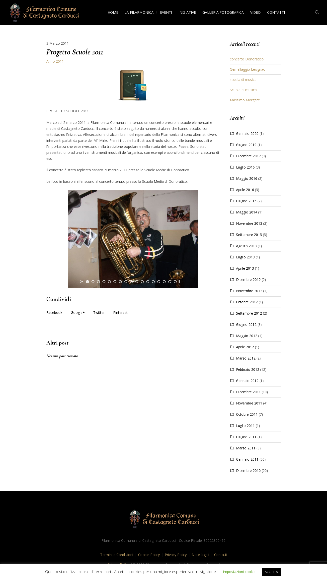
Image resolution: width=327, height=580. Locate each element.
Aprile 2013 (245, 268)
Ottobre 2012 (247, 302)
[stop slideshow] (180, 281)
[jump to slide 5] (109, 281)
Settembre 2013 (249, 234)
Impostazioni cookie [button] (239, 571)
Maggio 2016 (246, 178)
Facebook (54, 312)
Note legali (200, 554)
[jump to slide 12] (147, 281)
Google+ (78, 312)
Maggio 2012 (246, 335)
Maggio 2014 (246, 212)
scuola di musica (243, 79)
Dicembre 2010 (248, 470)
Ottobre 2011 (247, 414)
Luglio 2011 (245, 425)
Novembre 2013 (249, 223)
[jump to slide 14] (158, 281)
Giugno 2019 (246, 144)
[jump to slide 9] (131, 281)
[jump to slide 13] (153, 281)
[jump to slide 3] (98, 281)
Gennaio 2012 (247, 380)
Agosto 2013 (246, 245)
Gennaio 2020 (247, 133)
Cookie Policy (149, 554)
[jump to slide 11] (142, 281)
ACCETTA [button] (271, 572)
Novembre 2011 (249, 403)
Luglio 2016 (245, 167)
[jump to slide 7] (120, 281)
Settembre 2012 (249, 313)
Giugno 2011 (246, 436)
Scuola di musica (243, 89)
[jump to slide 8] (125, 281)
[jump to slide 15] (164, 281)
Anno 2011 (55, 61)
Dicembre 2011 (248, 391)
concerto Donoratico (247, 59)
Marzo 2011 (245, 448)
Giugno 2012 (246, 324)
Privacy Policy (176, 554)
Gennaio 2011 (247, 459)
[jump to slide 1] (87, 281)
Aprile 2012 (245, 347)
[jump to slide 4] (103, 281)
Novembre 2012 (249, 290)
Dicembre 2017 (248, 156)
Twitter (99, 312)
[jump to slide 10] (136, 281)
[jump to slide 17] (175, 281)
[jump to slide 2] (92, 281)
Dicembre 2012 (248, 279)
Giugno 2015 (246, 200)
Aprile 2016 (245, 189)
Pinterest (120, 312)
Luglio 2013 (245, 257)
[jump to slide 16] (169, 281)
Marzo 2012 (245, 358)
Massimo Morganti (245, 100)
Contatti (220, 554)
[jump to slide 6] (114, 281)
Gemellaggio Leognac (247, 69)
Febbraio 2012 (247, 369)
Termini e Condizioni (116, 554)
